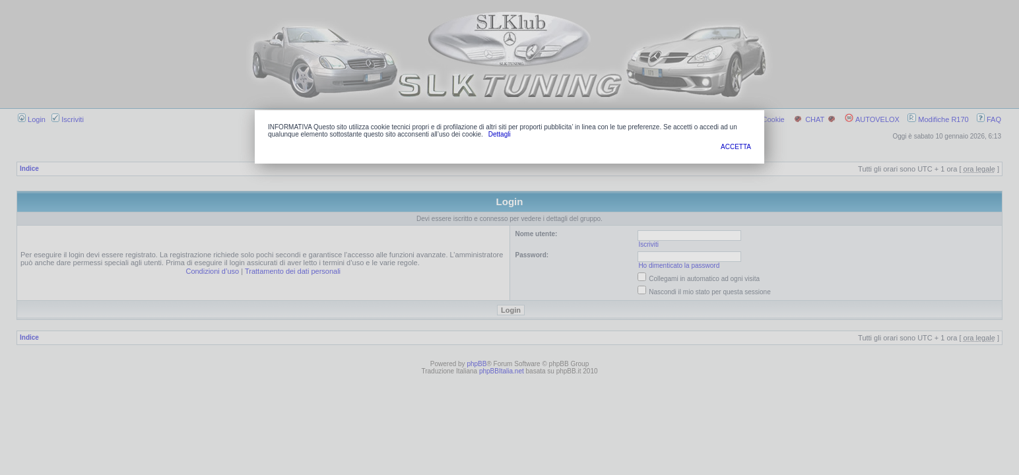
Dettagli (499, 134)
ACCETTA (736, 146)
